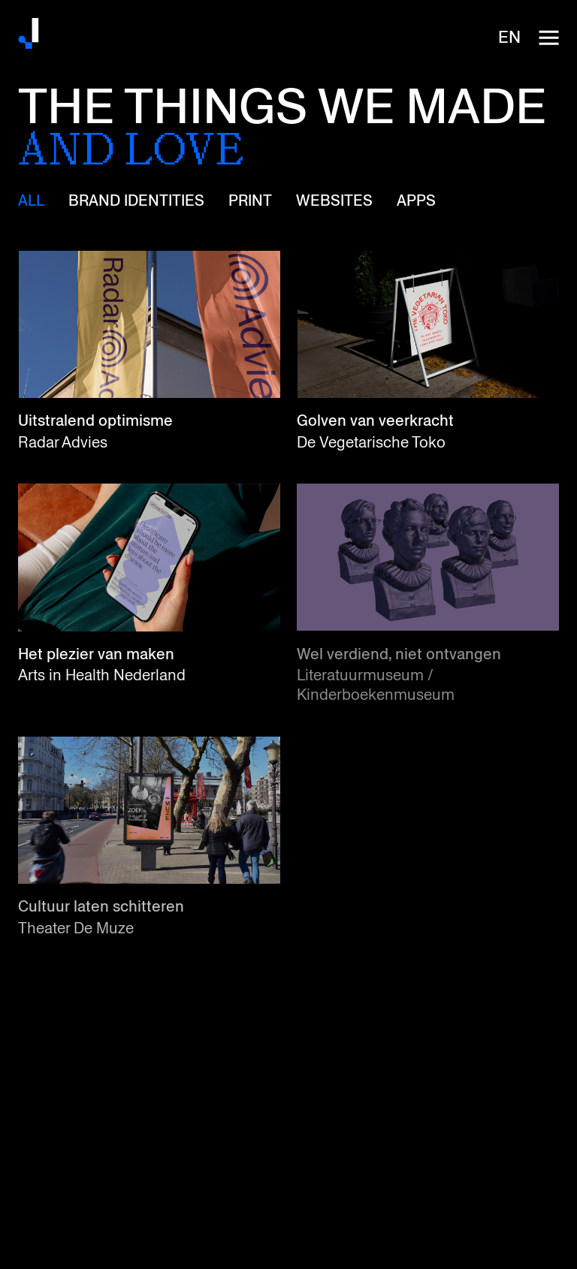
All (31, 200)
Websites (334, 200)
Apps (416, 200)
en (509, 37)
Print (250, 200)
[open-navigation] (548, 38)
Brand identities (136, 200)
